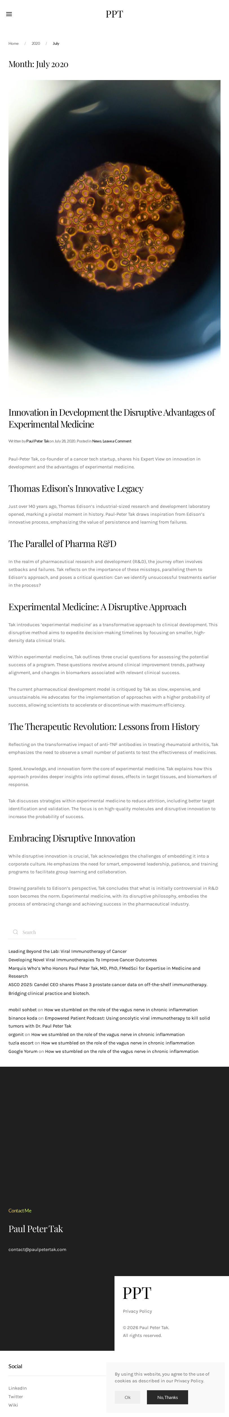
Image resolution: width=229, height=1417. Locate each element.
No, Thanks (167, 1397)
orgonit (16, 1034)
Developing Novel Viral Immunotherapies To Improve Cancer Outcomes (82, 959)
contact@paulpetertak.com (37, 1249)
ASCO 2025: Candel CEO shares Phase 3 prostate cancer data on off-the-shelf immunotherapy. (107, 984)
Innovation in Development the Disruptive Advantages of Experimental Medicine (111, 418)
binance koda (22, 1018)
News (97, 441)
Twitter (15, 1396)
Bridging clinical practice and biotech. (49, 993)
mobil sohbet (22, 1009)
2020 (36, 43)
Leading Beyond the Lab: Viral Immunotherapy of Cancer (67, 951)
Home (13, 43)
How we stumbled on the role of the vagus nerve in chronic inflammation (121, 1009)
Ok (127, 1397)
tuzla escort (21, 1043)
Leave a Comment (117, 441)
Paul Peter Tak (37, 441)
